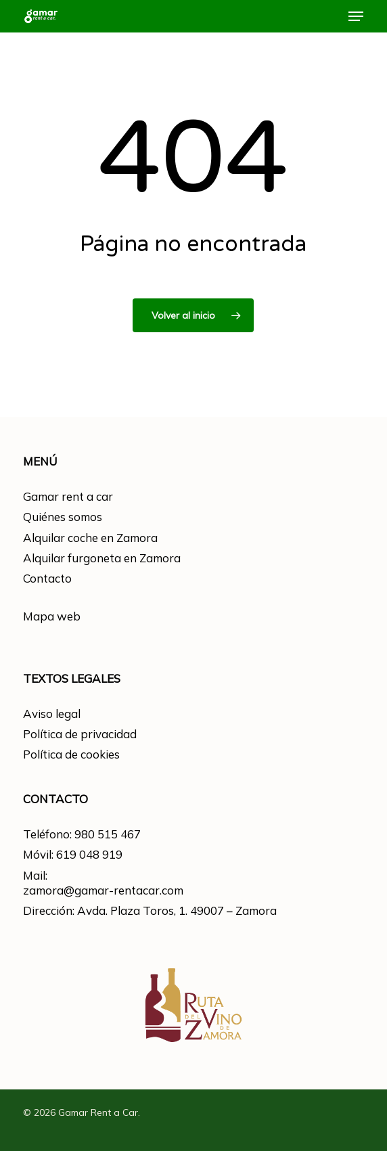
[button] (355, 16)
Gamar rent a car (68, 496)
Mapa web (52, 616)
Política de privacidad (80, 734)
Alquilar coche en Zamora (90, 538)
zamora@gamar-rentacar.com (103, 890)
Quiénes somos (62, 517)
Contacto (47, 578)
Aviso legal (52, 713)
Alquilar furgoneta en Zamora (102, 558)
